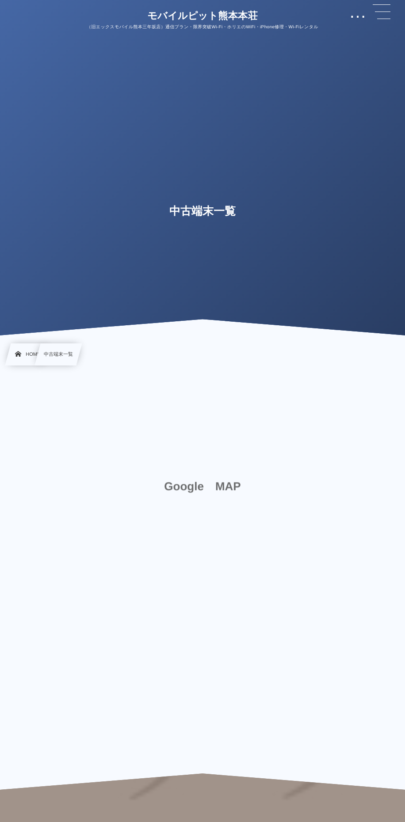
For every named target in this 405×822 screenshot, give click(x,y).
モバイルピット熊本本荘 (202, 16)
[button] (382, 12)
